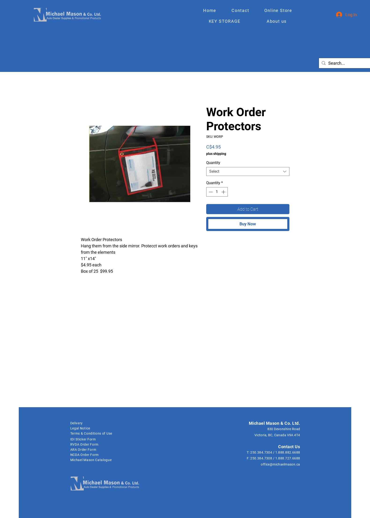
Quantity (213, 162)
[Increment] (224, 191)
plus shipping (216, 154)
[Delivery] (94, 423)
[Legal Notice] (94, 428)
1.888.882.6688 (287, 452)
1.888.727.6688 (287, 458)
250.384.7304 (261, 452)
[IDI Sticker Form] (94, 439)
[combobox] (247, 171)
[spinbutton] (217, 191)
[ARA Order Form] (98, 449)
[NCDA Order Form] (98, 454)
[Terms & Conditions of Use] (98, 433)
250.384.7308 (261, 458)
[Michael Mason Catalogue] (151, 459)
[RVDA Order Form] (94, 444)
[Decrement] (210, 191)
